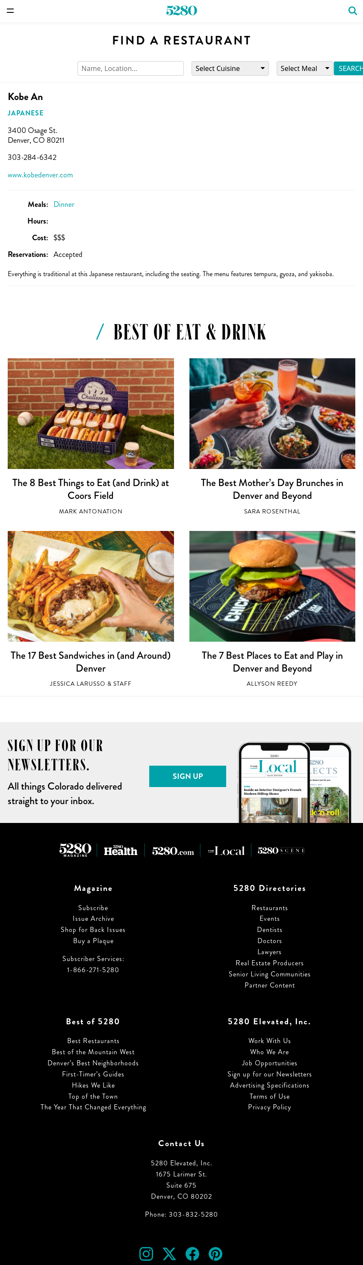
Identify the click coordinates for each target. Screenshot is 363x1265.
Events (270, 918)
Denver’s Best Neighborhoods (93, 1063)
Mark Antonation (91, 511)
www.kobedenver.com (40, 174)
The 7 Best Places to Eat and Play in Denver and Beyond (272, 661)
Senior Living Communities (270, 974)
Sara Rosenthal (272, 511)
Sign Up (188, 776)
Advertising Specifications (270, 1085)
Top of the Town (93, 1096)
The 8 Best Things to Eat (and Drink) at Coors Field (90, 489)
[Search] (130, 68)
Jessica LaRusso (78, 684)
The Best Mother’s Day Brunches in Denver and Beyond (272, 489)
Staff (122, 684)
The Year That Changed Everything (93, 1107)
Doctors (269, 941)
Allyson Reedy (272, 684)
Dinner (63, 204)
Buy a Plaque (93, 941)
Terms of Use (270, 1096)
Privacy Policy (269, 1107)
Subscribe (93, 908)
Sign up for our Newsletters (269, 1074)
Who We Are (269, 1052)
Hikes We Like (93, 1085)
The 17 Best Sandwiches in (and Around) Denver (91, 661)
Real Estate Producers (270, 963)
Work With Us (269, 1041)
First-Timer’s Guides (93, 1074)
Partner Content (270, 985)
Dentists (270, 930)
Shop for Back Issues (93, 930)
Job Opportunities (270, 1063)
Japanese (26, 113)
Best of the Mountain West (93, 1052)
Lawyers (269, 952)
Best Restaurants (93, 1041)
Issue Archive (93, 918)
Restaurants (269, 908)
